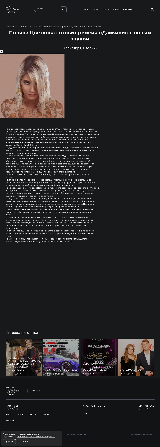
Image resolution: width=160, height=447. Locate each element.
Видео (96, 9)
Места (106, 9)
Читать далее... (15, 374)
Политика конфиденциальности (141, 435)
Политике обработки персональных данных (36, 436)
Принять (9, 441)
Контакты (128, 9)
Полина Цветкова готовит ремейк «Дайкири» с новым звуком (67, 27)
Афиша (116, 9)
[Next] (149, 203)
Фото (86, 9)
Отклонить (22, 441)
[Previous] (11, 203)
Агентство (82, 435)
